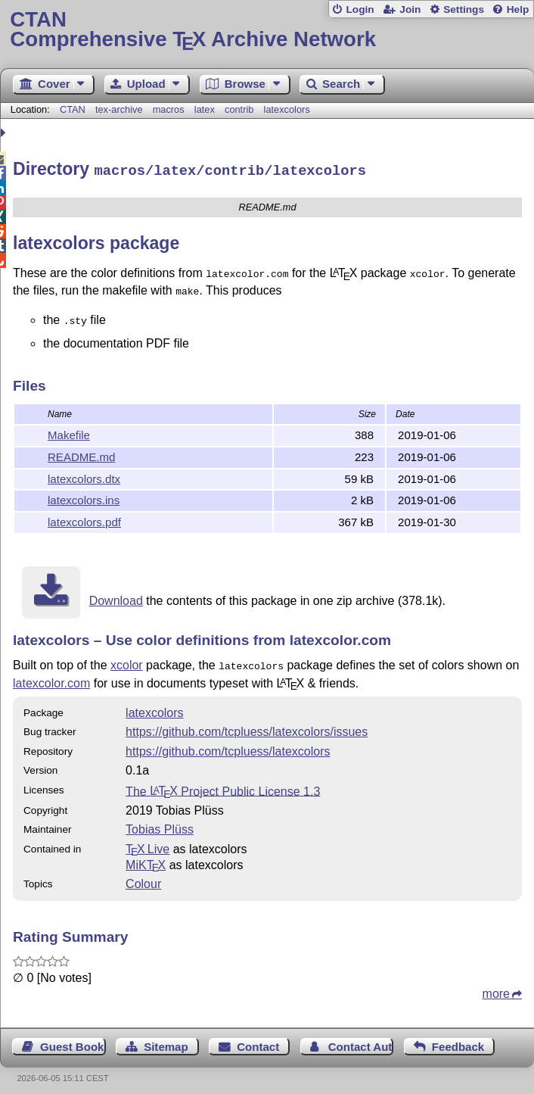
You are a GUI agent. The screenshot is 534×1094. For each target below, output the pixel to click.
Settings (463, 9)
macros (169, 109)
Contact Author (361, 1038)
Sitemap (166, 1038)
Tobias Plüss (160, 821)
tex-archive (119, 109)
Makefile (69, 428)
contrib (239, 109)
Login (360, 9)
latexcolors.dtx (84, 472)
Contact (258, 1038)
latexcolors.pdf (84, 515)
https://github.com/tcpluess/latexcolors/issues (247, 723)
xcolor (126, 658)
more (496, 985)
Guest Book (72, 1038)
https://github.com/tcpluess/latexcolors (228, 743)
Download (116, 594)
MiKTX (146, 856)
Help (518, 9)
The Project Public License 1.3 (223, 782)
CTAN (72, 109)
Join (410, 9)
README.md (81, 450)
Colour (143, 875)
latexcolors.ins (84, 493)
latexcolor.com (51, 675)
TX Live (147, 840)
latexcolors (287, 109)
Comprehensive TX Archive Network (266, 30)
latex (204, 109)
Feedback (458, 1038)
